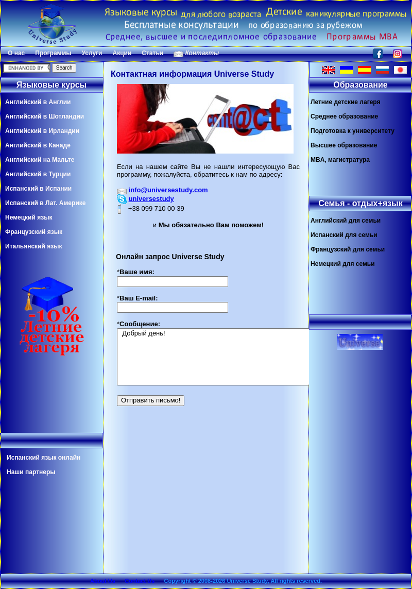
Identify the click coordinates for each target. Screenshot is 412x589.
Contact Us (139, 581)
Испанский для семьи (344, 235)
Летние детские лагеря (346, 102)
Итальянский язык (33, 246)
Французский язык (33, 231)
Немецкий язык (28, 217)
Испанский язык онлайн (43, 457)
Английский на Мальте (39, 159)
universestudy (151, 199)
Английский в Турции (38, 174)
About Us (102, 581)
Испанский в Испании (38, 188)
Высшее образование (344, 145)
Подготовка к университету (352, 130)
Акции (121, 53)
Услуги (92, 53)
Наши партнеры (31, 472)
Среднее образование (344, 116)
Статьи (152, 53)
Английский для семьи (346, 220)
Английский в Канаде (38, 145)
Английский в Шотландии (44, 116)
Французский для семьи (348, 249)
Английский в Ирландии (42, 130)
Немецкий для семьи (343, 263)
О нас (16, 53)
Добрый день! (215, 356)
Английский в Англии (38, 102)
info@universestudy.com (168, 190)
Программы (53, 53)
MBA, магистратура (340, 159)
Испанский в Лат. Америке (45, 203)
